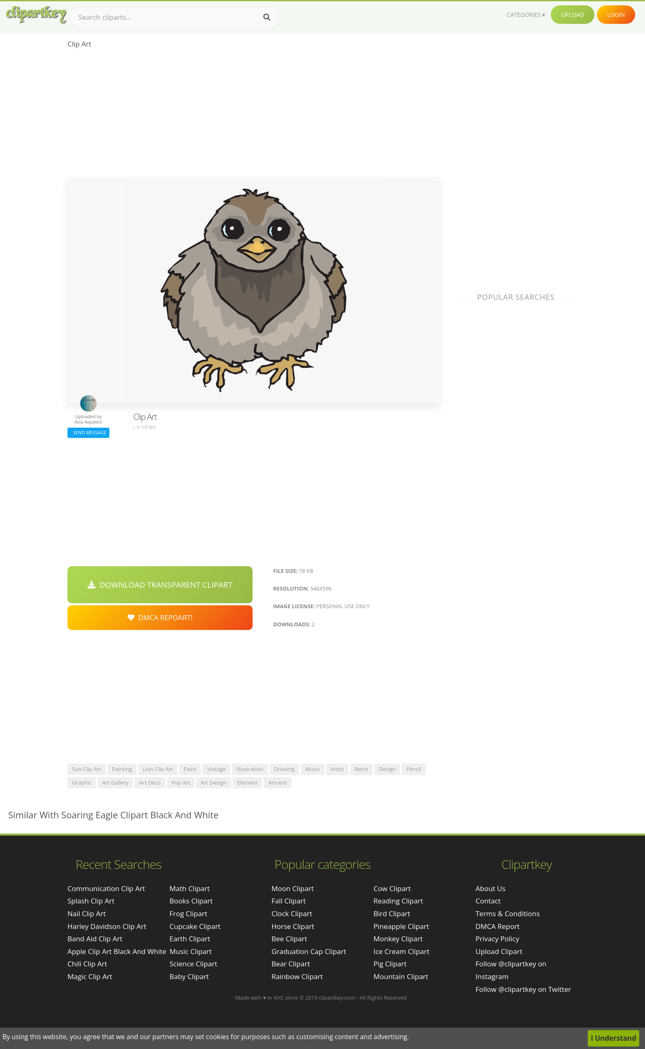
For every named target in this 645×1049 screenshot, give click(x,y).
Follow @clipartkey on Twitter (523, 989)
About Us (491, 888)
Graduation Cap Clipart (308, 951)
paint (189, 769)
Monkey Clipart (398, 938)
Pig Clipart (390, 963)
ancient (277, 782)
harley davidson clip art (106, 926)
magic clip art (89, 976)
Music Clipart (190, 951)
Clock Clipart (291, 913)
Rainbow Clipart (297, 976)
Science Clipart (193, 963)
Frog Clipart (188, 913)
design (387, 769)
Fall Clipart (288, 900)
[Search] (266, 17)
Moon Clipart (292, 888)
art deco (149, 782)
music (312, 769)
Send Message (88, 432)
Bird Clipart (392, 913)
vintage (216, 769)
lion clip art (158, 769)
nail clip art (86, 913)
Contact (488, 900)
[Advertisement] (253, 115)
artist (337, 769)
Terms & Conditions (508, 913)
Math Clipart (189, 888)
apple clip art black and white (116, 951)
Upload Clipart (499, 951)
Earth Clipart (189, 938)
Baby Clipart (189, 976)
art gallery (115, 782)
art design (214, 782)
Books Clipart (191, 900)
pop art (181, 782)
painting (122, 769)
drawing (284, 769)
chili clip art (87, 963)
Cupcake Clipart (194, 926)
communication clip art (106, 888)
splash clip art (90, 900)
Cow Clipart (392, 888)
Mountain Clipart (401, 976)
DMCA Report (498, 926)
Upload (572, 15)
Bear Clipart (290, 963)
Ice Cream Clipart (401, 951)
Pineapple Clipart (401, 926)
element (247, 782)
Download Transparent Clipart (160, 584)
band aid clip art (94, 938)
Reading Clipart (398, 900)
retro (361, 769)
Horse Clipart (292, 926)
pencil (413, 769)
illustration (250, 769)
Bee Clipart (289, 938)
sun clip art (86, 769)
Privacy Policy (497, 938)
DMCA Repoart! (160, 617)
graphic (81, 782)
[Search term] (175, 17)
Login (616, 15)
